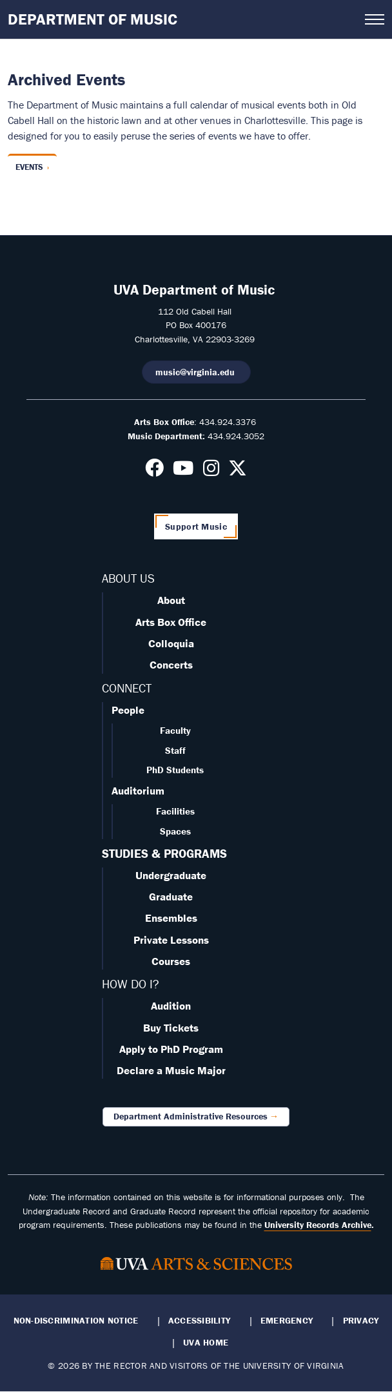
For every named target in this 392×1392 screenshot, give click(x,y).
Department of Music (92, 19)
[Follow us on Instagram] (211, 471)
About (171, 600)
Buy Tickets (171, 1028)
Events (29, 166)
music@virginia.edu (196, 372)
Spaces (175, 831)
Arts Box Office (170, 622)
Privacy (361, 1320)
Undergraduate (170, 875)
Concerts (171, 665)
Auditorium (138, 791)
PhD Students (175, 770)
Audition (171, 1006)
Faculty (175, 730)
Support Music (196, 526)
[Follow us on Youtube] (183, 471)
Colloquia (171, 643)
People (128, 710)
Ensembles (171, 918)
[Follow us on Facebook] (154, 471)
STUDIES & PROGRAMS (164, 853)
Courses (171, 961)
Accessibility (199, 1320)
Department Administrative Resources (190, 1116)
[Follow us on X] (237, 471)
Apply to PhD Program (171, 1049)
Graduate (171, 896)
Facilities (175, 811)
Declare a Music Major (171, 1070)
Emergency (286, 1320)
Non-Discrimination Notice (76, 1320)
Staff (175, 750)
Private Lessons (171, 940)
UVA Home (205, 1342)
